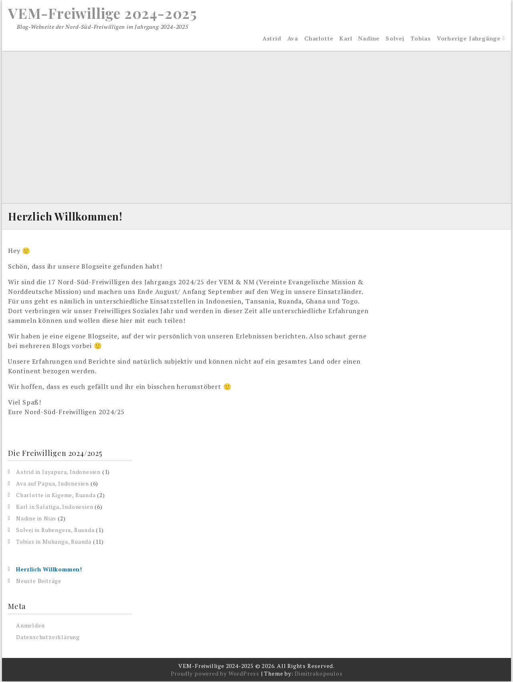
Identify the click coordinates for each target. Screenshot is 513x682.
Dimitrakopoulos (318, 674)
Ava (292, 38)
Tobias (420, 38)
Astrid (272, 38)
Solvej (395, 38)
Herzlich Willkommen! (49, 570)
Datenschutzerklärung (48, 638)
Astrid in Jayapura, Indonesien (58, 472)
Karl (345, 38)
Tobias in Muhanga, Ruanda (53, 542)
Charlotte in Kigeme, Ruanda (56, 496)
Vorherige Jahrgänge (469, 38)
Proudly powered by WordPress (215, 674)
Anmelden (30, 626)
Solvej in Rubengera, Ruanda (55, 530)
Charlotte (318, 38)
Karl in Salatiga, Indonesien (54, 507)
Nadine (369, 38)
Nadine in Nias (36, 519)
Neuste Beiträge (38, 581)
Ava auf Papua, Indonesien (52, 484)
